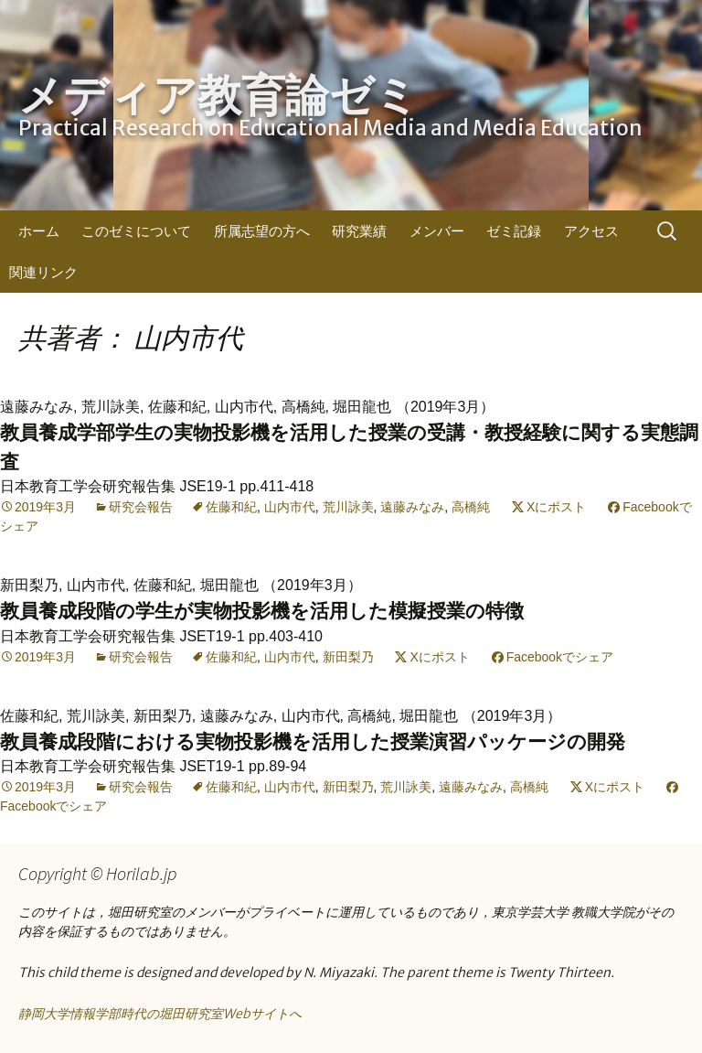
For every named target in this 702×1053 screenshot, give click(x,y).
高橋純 (471, 507)
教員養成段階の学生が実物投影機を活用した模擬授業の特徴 (262, 610)
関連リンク (43, 272)
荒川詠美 (348, 507)
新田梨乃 (348, 657)
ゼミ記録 (513, 231)
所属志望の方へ (262, 231)
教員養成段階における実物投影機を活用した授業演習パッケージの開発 (312, 741)
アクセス (591, 231)
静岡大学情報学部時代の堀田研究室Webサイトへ (160, 1013)
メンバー (437, 231)
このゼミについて (136, 231)
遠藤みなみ (412, 507)
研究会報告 (141, 507)
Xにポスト (556, 507)
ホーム (38, 231)
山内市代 (289, 507)
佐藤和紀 (231, 507)
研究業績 (359, 231)
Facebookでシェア (559, 657)
